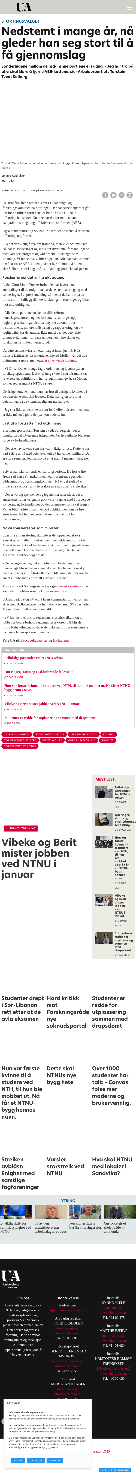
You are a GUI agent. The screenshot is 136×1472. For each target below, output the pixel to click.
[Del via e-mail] (121, 195)
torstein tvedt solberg (20, 740)
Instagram (61, 640)
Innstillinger (54, 1460)
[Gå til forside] (68, 7)
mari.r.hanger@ (68, 1389)
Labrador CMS (99, 1451)
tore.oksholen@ (68, 1328)
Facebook (27, 640)
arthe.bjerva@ (115, 1336)
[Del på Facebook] (105, 195)
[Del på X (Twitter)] (113, 195)
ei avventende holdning (60, 360)
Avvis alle (18, 1460)
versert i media (68, 586)
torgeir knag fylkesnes (20, 746)
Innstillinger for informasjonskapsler (115, 1470)
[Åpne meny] (129, 7)
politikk (108, 734)
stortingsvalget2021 (50, 734)
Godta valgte (36, 1460)
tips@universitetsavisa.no (68, 1310)
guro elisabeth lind (81, 740)
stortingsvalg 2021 (83, 734)
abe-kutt (107, 740)
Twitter (42, 640)
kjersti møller (52, 740)
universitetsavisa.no (68, 1333)
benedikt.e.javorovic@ (68, 1361)
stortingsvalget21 (16, 734)
